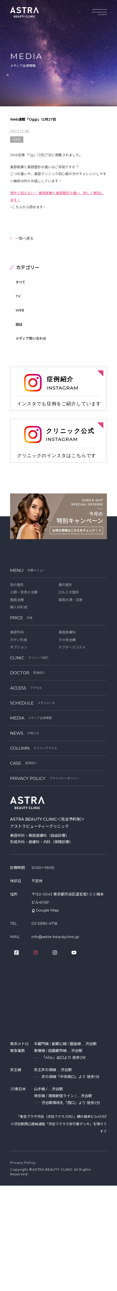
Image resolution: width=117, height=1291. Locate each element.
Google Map (47, 910)
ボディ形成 (18, 640)
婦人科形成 (18, 607)
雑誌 (18, 324)
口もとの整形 (68, 592)
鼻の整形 (65, 585)
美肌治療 (17, 600)
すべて (20, 282)
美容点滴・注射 (70, 600)
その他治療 (67, 640)
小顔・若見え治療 (24, 592)
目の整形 (17, 585)
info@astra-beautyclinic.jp (55, 936)
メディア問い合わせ (30, 338)
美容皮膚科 (67, 632)
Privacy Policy (23, 1163)
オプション (18, 647)
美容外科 (17, 632)
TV (17, 296)
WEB (19, 310)
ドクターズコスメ (72, 647)
